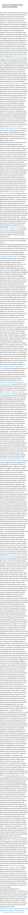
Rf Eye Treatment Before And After (9, 910)
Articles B (21, 910)
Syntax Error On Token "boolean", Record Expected (13, 908)
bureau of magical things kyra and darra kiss (12, 6)
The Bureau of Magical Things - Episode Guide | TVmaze (13, 366)
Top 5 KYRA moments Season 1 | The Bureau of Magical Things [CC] (13, 319)
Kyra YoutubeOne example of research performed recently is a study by (12, 382)
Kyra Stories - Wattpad (11, 840)
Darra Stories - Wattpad (6, 458)
